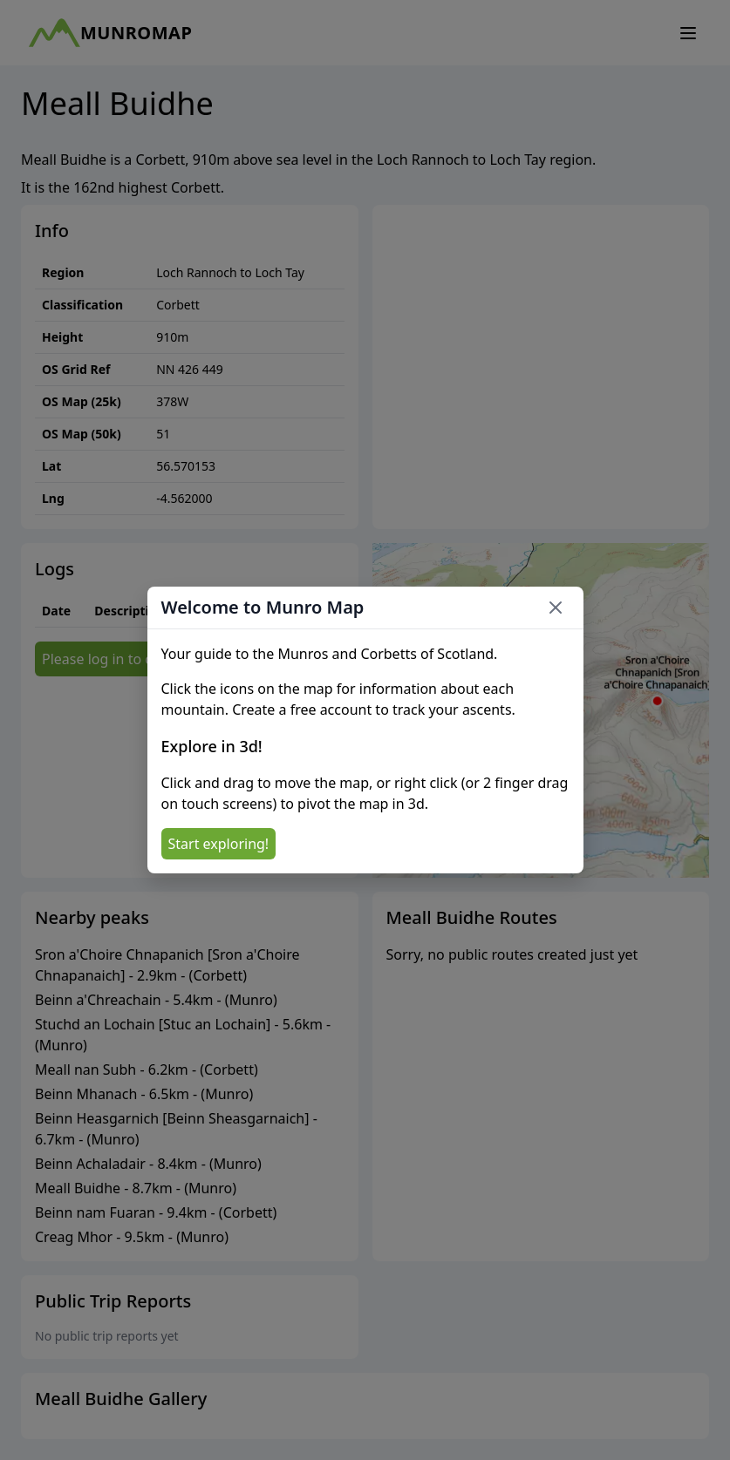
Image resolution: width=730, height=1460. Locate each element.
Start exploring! (218, 843)
